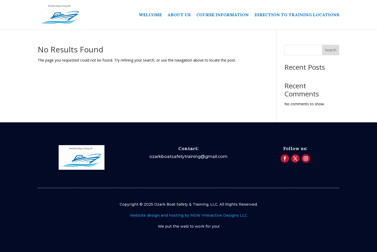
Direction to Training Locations (296, 14)
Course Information (222, 14)
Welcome (150, 14)
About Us (179, 14)
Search (330, 49)
